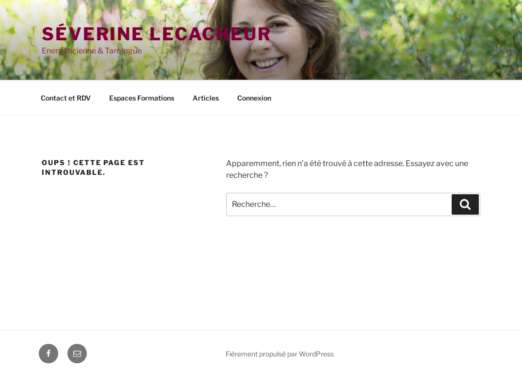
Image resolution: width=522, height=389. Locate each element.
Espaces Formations (141, 98)
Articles (206, 98)
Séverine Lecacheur (157, 34)
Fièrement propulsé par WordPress (280, 354)
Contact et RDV (66, 98)
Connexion (254, 98)
